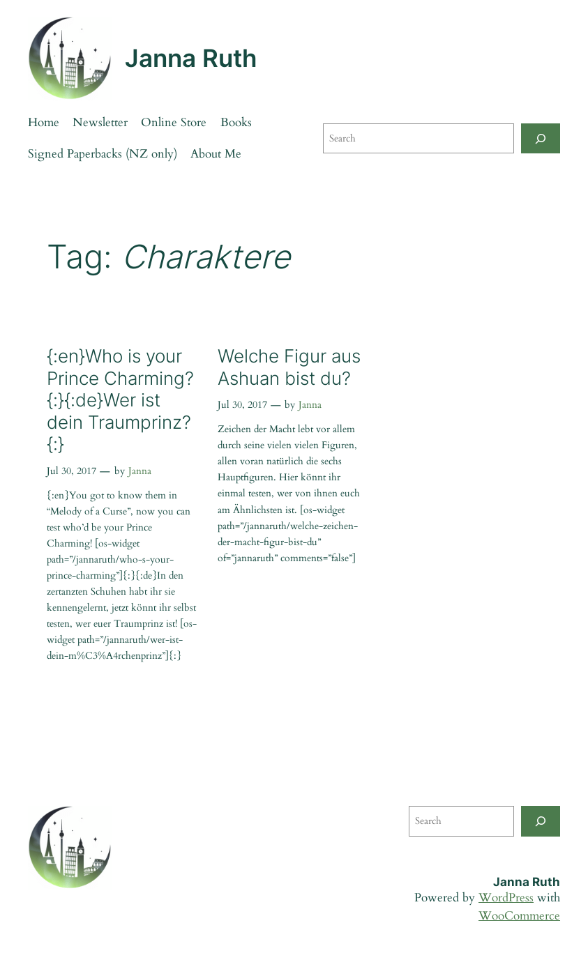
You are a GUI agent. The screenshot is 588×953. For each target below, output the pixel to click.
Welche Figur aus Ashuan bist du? (289, 367)
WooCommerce (519, 916)
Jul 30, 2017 (71, 471)
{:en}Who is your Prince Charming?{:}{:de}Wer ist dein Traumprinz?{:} (120, 400)
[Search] (540, 138)
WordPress (506, 898)
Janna (139, 471)
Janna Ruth (191, 58)
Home (43, 122)
